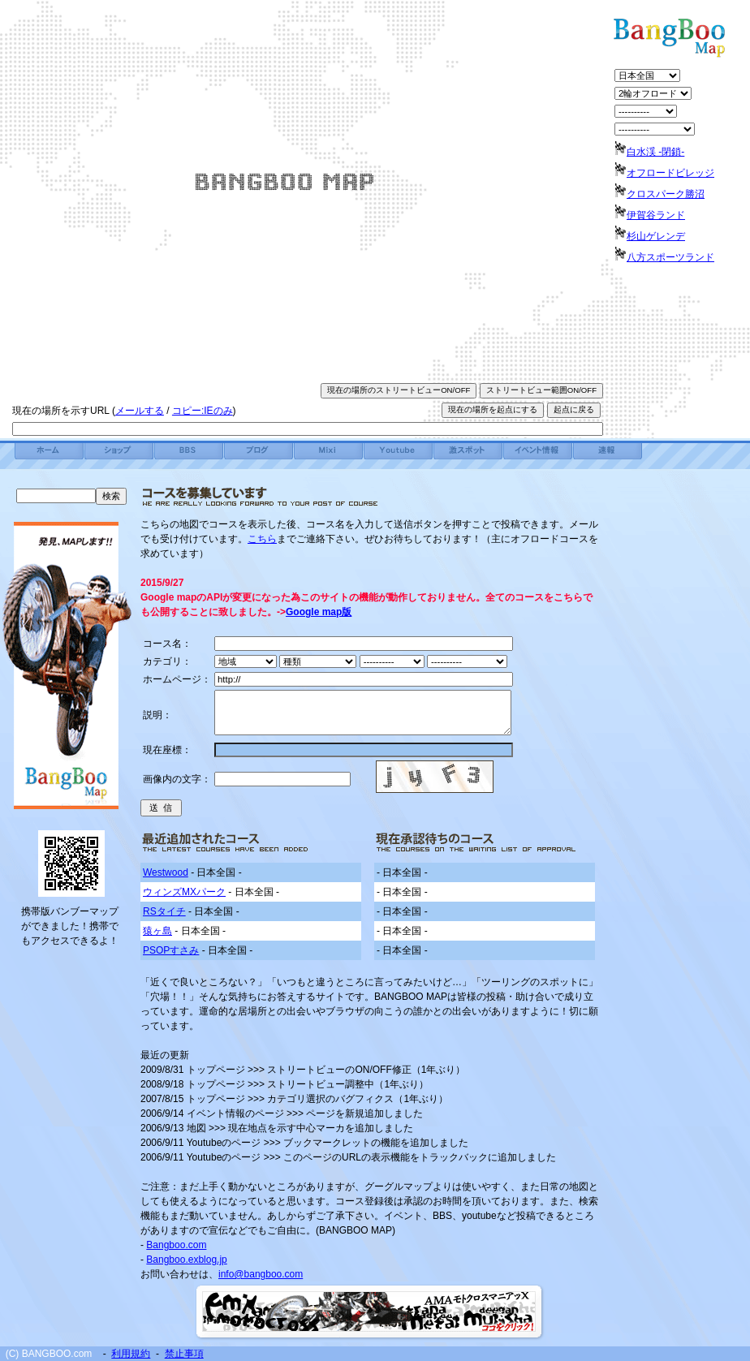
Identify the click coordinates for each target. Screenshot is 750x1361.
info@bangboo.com (260, 1274)
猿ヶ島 (157, 931)
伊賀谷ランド (656, 215)
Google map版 (318, 612)
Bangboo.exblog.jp (186, 1259)
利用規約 (130, 1353)
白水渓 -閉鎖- (655, 151)
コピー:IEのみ (202, 410)
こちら (262, 539)
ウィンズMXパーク (184, 892)
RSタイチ (164, 911)
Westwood (165, 872)
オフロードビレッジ (670, 173)
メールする (139, 410)
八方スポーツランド (670, 257)
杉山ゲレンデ (656, 236)
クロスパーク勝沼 (666, 194)
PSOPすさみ (171, 950)
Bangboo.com (176, 1245)
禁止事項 (184, 1353)
